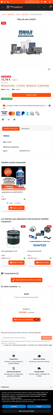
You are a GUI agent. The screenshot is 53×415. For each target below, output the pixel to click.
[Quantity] (5, 208)
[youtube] (45, 2)
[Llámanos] (8, 2)
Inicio (4, 14)
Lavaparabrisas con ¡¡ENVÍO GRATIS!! (12, 192)
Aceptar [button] (39, 406)
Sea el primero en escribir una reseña (26, 280)
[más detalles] (49, 105)
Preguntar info (31, 86)
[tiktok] (50, 2)
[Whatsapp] (5, 2)
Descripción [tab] (25, 128)
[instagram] (42, 2)
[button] (39, 7)
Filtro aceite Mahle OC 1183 (9, 251)
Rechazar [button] (14, 406)
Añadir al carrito (31, 95)
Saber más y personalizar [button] (26, 411)
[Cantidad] (6, 95)
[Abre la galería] (49, 69)
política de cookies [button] (16, 398)
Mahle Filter (25, 14)
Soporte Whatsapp (43, 86)
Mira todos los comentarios (26, 320)
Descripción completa (7, 86)
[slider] (23, 312)
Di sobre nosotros (11, 286)
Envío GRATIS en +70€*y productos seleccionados (32, 1)
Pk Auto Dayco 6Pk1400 (34, 251)
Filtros (18, 14)
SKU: (13, 89)
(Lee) (50, 345)
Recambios (11, 14)
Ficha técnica (20, 86)
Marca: (3, 89)
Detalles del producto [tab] (11, 128)
